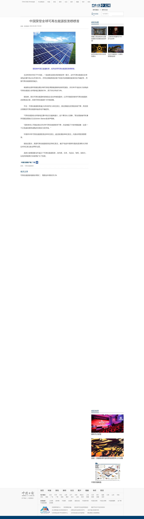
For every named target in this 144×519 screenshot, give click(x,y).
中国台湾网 (103, 501)
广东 (52, 497)
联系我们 (31, 498)
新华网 (57, 501)
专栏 (83, 2)
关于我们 (24, 498)
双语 (89, 2)
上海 (87, 495)
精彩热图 (95, 22)
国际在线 (77, 501)
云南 (77, 497)
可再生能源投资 (29, 166)
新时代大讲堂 (96, 434)
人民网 (51, 501)
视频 (77, 2)
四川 (72, 497)
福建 (103, 495)
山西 (66, 495)
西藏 (87, 497)
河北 (60, 495)
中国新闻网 (43, 503)
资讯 (54, 2)
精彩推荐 (95, 411)
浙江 (97, 495)
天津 (55, 495)
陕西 (92, 497)
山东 (113, 495)
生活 (66, 2)
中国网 (64, 501)
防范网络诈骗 (67, 507)
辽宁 (71, 495)
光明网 (51, 503)
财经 (60, 2)
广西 (57, 497)
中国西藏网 (112, 501)
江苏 (92, 495)
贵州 (82, 497)
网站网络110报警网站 (93, 513)
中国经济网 (94, 501)
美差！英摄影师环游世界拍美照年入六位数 (107, 458)
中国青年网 (85, 501)
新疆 (98, 497)
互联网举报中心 (56, 507)
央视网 (70, 501)
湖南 (47, 497)
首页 (42, 490)
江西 (108, 495)
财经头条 (105, 10)
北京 (50, 495)
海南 (62, 497)
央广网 (119, 501)
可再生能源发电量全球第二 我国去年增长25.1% (39, 175)
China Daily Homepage (28, 1)
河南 (118, 495)
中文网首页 (41, 2)
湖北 (41, 497)
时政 (49, 2)
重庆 (67, 497)
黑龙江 (82, 495)
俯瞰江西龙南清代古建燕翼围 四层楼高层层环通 (98, 39)
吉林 (76, 495)
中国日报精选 (96, 482)
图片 (71, 2)
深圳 (103, 497)
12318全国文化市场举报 (77, 513)
